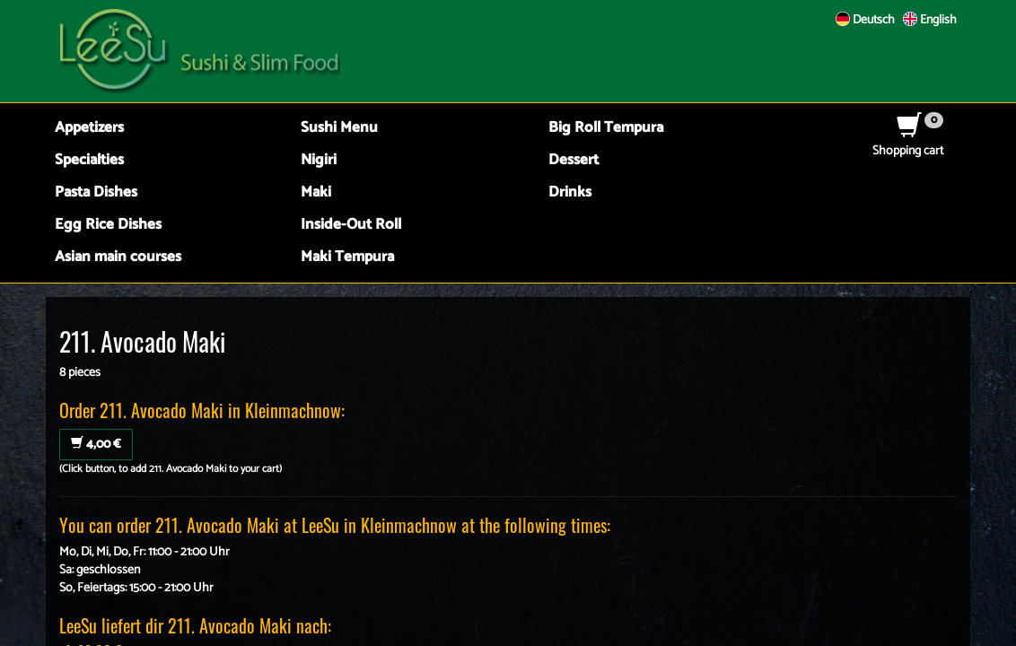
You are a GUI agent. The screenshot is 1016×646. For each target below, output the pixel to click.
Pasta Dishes (96, 192)
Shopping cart (907, 142)
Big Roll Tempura (605, 128)
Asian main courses (118, 257)
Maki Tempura (347, 257)
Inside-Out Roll (351, 225)
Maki (316, 192)
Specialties (89, 160)
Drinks (569, 192)
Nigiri (319, 160)
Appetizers (89, 128)
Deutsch (865, 20)
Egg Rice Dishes (108, 225)
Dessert (573, 160)
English (930, 20)
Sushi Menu (339, 128)
